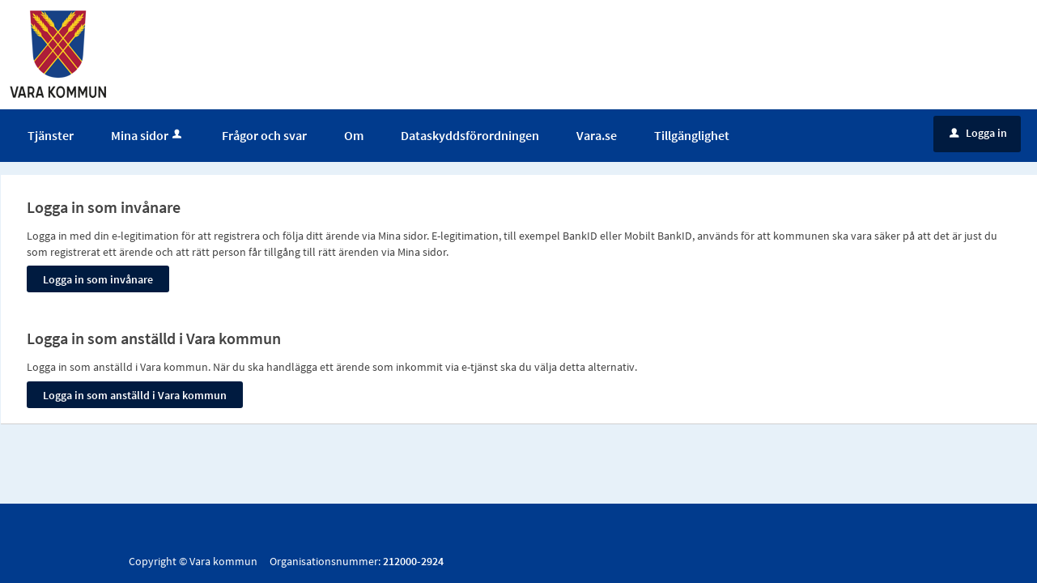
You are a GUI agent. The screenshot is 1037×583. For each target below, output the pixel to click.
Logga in (978, 133)
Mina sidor (148, 135)
